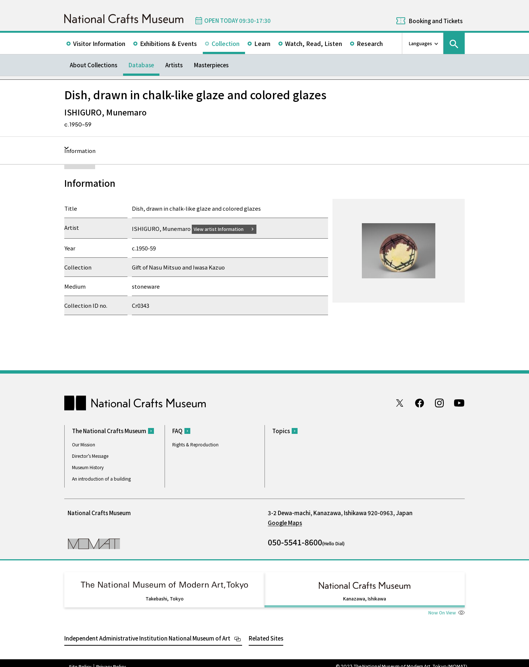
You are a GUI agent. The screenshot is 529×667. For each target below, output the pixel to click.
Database (141, 65)
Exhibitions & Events (168, 43)
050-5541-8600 (295, 541)
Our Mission (83, 444)
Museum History (88, 467)
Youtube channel (459, 402)
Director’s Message (90, 456)
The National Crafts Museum (109, 431)
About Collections (93, 65)
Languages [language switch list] (420, 43)
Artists (174, 65)
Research (370, 43)
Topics (281, 431)
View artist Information (223, 228)
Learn (262, 43)
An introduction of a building (101, 478)
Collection (226, 43)
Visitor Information (99, 43)
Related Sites (266, 631)
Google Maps (285, 523)
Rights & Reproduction (195, 444)
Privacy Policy (111, 659)
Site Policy (80, 659)
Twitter (399, 402)
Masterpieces (211, 65)
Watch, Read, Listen (313, 43)
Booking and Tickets (436, 21)
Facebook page (419, 402)
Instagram (439, 402)
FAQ (177, 431)
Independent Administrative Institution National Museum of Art (147, 631)
